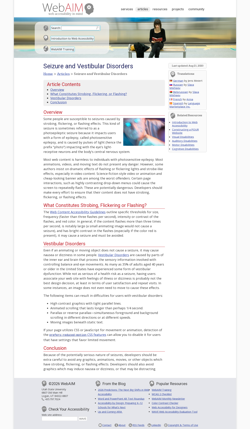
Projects (178, 9)
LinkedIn (156, 424)
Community (196, 9)
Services (127, 9)
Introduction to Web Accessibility (72, 38)
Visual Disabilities (183, 136)
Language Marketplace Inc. (184, 104)
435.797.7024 (52, 399)
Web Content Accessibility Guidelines (78, 212)
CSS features (77, 335)
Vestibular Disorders (65, 98)
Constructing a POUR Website (185, 131)
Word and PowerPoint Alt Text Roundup (121, 398)
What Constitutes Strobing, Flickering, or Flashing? (88, 94)
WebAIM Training (62, 49)
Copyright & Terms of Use (183, 424)
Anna (189, 99)
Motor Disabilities (183, 144)
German (176, 80)
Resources (160, 9)
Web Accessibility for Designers (170, 407)
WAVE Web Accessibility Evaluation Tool (174, 411)
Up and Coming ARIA (110, 411)
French (175, 99)
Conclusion (58, 102)
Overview (57, 90)
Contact (106, 424)
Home (48, 74)
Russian (176, 84)
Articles (143, 9)
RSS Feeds (138, 424)
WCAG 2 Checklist (162, 393)
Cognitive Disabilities (185, 148)
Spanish (176, 103)
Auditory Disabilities (184, 140)
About (122, 424)
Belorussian (178, 92)
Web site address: (52, 414)
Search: (56, 28)
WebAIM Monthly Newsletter (168, 398)
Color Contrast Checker (165, 402)
